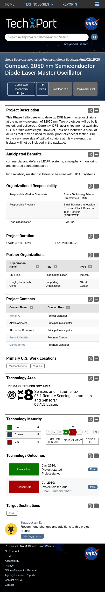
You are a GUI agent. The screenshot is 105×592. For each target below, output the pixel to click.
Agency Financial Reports (20, 575)
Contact (9, 584)
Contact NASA (13, 579)
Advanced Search (76, 44)
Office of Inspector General (20, 570)
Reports (70, 4)
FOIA (8, 556)
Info (90, 110)
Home (9, 4)
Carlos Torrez (17, 344)
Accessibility (12, 560)
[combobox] (47, 37)
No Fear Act (12, 551)
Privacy (9, 565)
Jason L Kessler (18, 337)
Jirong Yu (15, 315)
